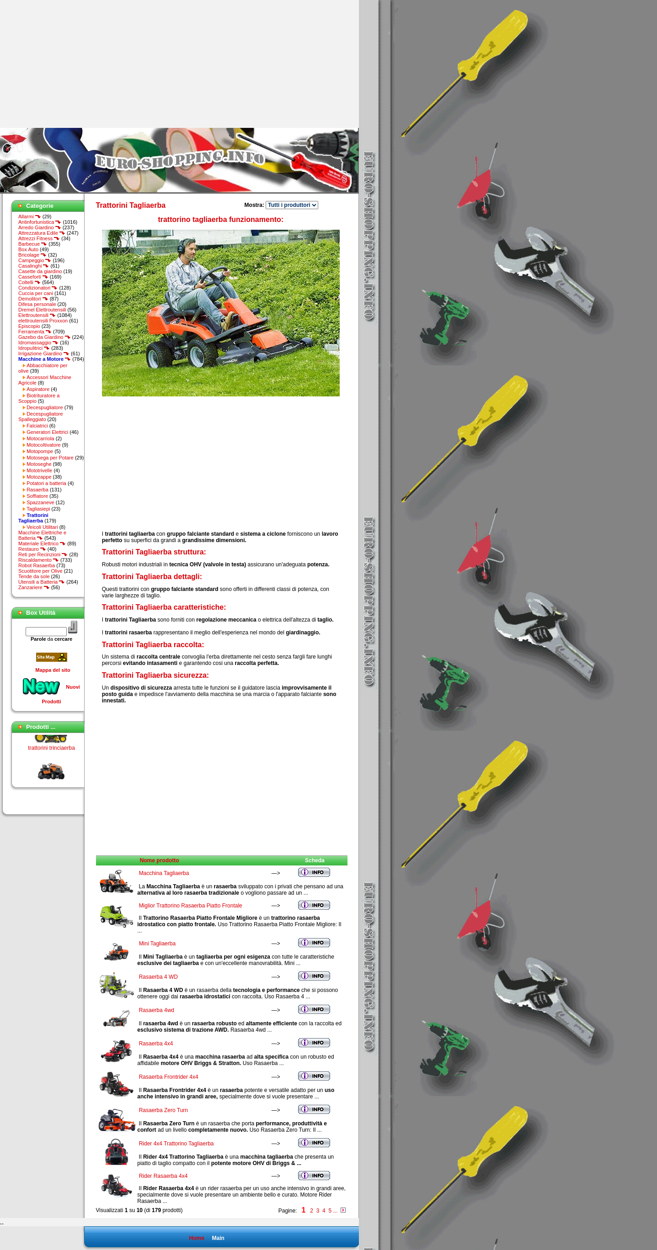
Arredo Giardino (39, 227)
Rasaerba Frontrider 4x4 (168, 1077)
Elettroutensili (37, 315)
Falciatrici (37, 425)
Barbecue (32, 244)
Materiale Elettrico (42, 543)
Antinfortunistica (39, 222)
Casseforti (33, 277)
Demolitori (33, 298)
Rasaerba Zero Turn (163, 1110)
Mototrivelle (39, 470)
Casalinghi (33, 266)
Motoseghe (39, 464)
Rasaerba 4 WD (158, 977)
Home (196, 1238)
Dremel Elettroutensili (42, 309)
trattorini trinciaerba (51, 750)
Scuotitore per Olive (40, 571)
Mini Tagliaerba (157, 943)
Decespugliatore (45, 407)
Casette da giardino (40, 271)
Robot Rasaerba (36, 565)
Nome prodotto (159, 860)
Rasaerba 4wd (156, 1010)
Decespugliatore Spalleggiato (40, 416)
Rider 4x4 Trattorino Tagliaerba (176, 1143)
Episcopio (29, 326)
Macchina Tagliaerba (164, 873)
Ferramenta (35, 331)
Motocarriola (40, 438)
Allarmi (29, 216)
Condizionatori (38, 287)
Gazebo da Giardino (44, 337)
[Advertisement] (77, 64)
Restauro (32, 549)
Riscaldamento (38, 560)
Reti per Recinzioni (43, 554)
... (335, 1211)
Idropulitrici (34, 348)
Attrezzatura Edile (41, 233)
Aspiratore (38, 389)
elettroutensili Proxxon (43, 320)
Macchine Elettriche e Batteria (42, 535)
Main (218, 1238)
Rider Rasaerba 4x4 (163, 1176)
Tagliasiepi (38, 509)
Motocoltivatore (44, 445)
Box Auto (28, 249)
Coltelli (29, 282)
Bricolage (32, 255)
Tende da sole (34, 576)
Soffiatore (37, 496)
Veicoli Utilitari (42, 527)
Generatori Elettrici (47, 432)
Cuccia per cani (35, 293)
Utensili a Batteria (41, 582)
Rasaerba (37, 489)
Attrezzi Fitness (39, 238)
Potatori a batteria (46, 483)
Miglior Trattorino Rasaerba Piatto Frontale (190, 905)
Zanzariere (34, 587)
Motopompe (40, 451)
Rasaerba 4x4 (156, 1043)
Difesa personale (37, 304)
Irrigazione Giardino (43, 353)
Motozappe (39, 477)
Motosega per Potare (50, 457)
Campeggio (34, 260)
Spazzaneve (40, 502)
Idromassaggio (38, 342)
